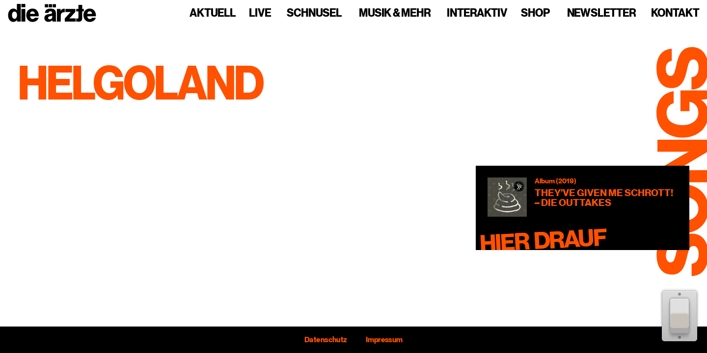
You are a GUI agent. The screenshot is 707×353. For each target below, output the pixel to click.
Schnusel (314, 13)
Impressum (384, 340)
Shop (535, 13)
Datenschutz (325, 340)
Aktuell (213, 13)
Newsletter (601, 13)
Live (260, 13)
